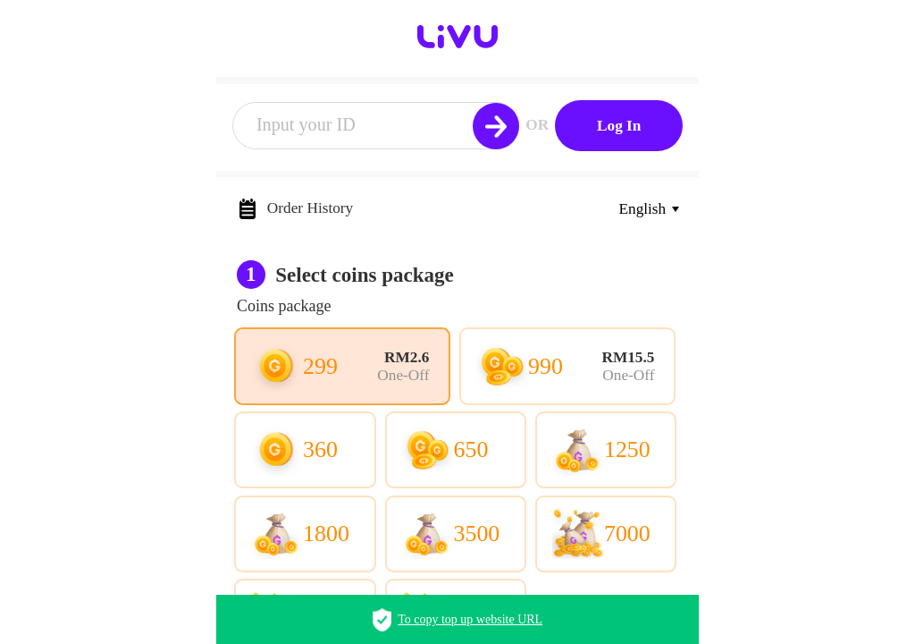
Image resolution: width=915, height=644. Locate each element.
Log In (619, 125)
